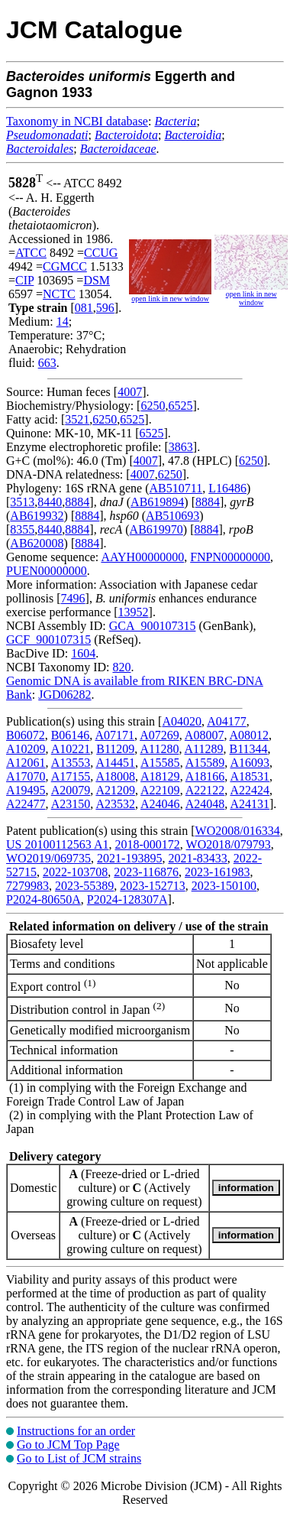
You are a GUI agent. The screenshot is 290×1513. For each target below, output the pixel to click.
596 (105, 307)
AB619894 (157, 501)
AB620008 (36, 543)
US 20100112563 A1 (57, 844)
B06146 (70, 735)
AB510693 (172, 515)
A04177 (226, 721)
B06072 (25, 735)
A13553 (71, 762)
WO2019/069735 (48, 858)
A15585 (160, 762)
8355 (22, 529)
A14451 (115, 762)
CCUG (101, 252)
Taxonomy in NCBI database (77, 121)
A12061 (26, 762)
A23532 (115, 803)
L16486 (227, 488)
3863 (181, 446)
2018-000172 (147, 844)
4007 (130, 391)
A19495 (26, 790)
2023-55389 (84, 885)
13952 (133, 612)
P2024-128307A (127, 899)
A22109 (160, 790)
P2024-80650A (43, 899)
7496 (73, 598)
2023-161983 (217, 871)
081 (84, 307)
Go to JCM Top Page (68, 1444)
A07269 (159, 735)
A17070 (26, 776)
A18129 (160, 776)
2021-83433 (197, 858)
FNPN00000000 (230, 556)
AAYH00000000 (142, 556)
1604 (83, 653)
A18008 (115, 776)
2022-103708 (75, 871)
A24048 (205, 803)
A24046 (160, 803)
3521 (77, 419)
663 (47, 362)
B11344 (249, 748)
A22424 (249, 790)
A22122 (205, 790)
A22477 (26, 803)
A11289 (204, 748)
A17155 (71, 776)
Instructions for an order (76, 1430)
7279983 (27, 885)
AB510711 (176, 488)
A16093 (249, 762)
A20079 (71, 790)
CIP (24, 280)
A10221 (71, 748)
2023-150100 (224, 885)
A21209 (115, 790)
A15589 (205, 762)
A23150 (71, 803)
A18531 (249, 776)
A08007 (204, 735)
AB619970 (156, 529)
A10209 (26, 748)
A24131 (249, 803)
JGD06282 (64, 694)
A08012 (249, 735)
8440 (49, 501)
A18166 (205, 776)
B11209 (115, 748)
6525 (180, 405)
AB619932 (36, 515)
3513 (22, 501)
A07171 (114, 735)
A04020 (181, 721)
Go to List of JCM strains (79, 1458)
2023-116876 (146, 871)
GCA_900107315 (152, 625)
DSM (96, 280)
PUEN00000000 (46, 570)
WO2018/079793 (228, 844)
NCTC (59, 293)
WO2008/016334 (237, 830)
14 (62, 321)
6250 (152, 405)
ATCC (31, 252)
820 (121, 667)
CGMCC (65, 266)
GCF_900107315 (48, 639)
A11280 (159, 748)
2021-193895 (129, 858)
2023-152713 (152, 885)
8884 (77, 501)
